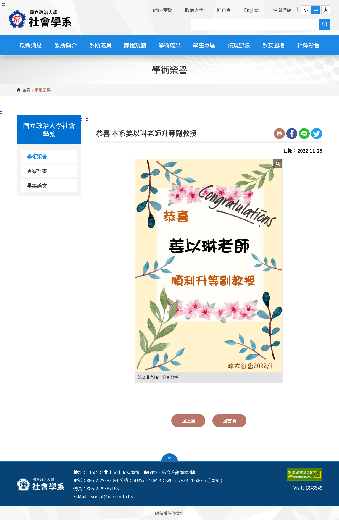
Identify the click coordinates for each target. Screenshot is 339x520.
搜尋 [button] (324, 24)
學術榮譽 (37, 156)
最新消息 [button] (31, 45)
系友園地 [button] (273, 45)
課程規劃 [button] (135, 45)
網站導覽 (162, 9)
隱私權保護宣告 (169, 513)
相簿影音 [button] (308, 45)
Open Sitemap (169, 457)
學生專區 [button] (204, 45)
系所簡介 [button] (65, 45)
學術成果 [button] (169, 45)
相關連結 (282, 9)
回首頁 (224, 9)
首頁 (26, 90)
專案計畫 (37, 171)
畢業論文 (37, 185)
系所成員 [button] (100, 45)
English (252, 9)
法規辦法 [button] (238, 45)
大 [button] (326, 10)
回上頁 (188, 420)
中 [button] (316, 10)
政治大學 (194, 9)
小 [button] (306, 9)
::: (3, 3)
